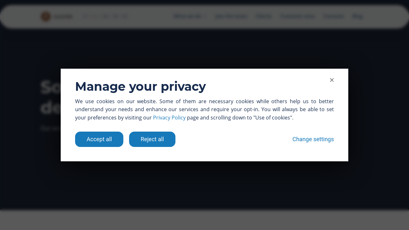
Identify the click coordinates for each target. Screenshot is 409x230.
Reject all (152, 139)
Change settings (313, 139)
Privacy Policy (169, 117)
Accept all (99, 139)
